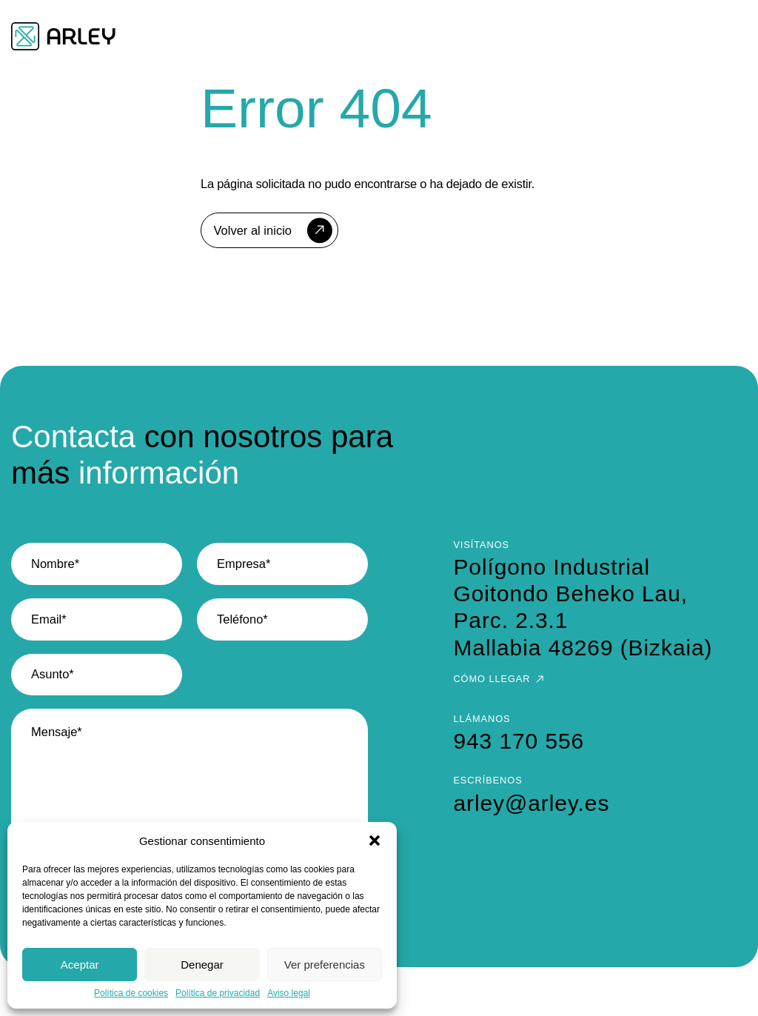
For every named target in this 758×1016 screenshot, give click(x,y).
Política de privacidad (217, 993)
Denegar (202, 964)
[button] (374, 840)
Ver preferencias (324, 964)
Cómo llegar (491, 678)
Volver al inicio (253, 230)
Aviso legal (288, 993)
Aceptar (80, 964)
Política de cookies (131, 993)
